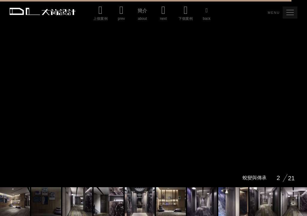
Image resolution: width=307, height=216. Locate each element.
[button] (290, 13)
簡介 (142, 15)
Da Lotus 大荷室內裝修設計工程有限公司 (43, 11)
